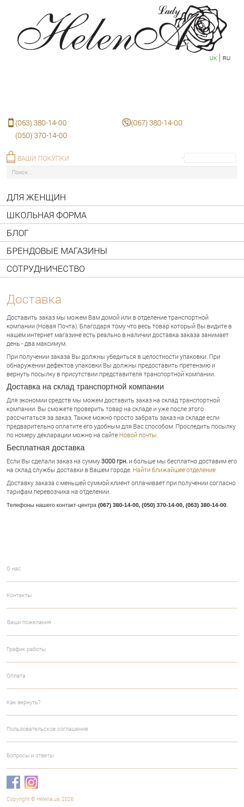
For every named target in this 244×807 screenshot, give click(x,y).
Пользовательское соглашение (47, 729)
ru (226, 58)
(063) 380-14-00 (41, 123)
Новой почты (138, 435)
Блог (18, 232)
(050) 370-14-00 (41, 135)
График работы (26, 649)
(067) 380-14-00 (156, 123)
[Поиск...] (122, 172)
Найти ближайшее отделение (174, 470)
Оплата (16, 675)
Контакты (19, 595)
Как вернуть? (24, 702)
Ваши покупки (43, 158)
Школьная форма (46, 214)
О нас (14, 568)
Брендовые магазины (57, 250)
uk (213, 58)
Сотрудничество (46, 268)
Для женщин (36, 197)
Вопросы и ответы (30, 755)
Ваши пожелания (29, 622)
